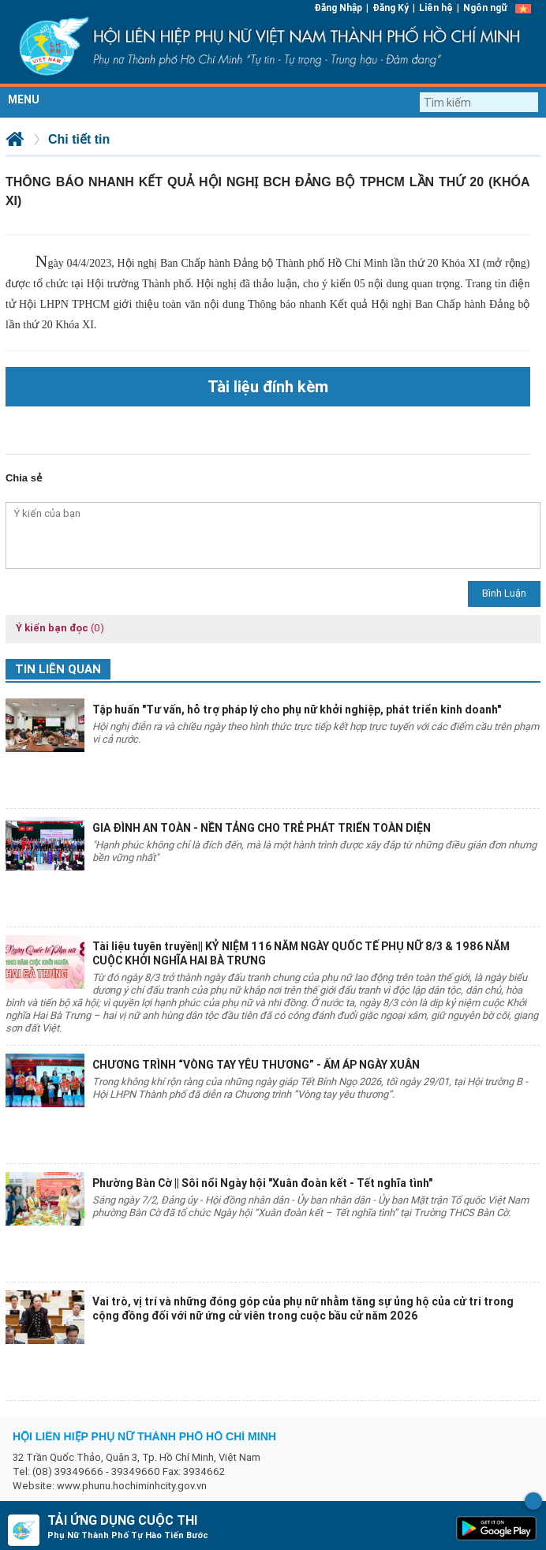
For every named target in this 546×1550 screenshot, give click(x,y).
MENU (23, 99)
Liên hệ (436, 7)
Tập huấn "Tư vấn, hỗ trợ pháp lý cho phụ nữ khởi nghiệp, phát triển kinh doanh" (296, 709)
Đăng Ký (390, 7)
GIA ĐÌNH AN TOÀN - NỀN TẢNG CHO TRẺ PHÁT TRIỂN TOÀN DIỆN (261, 828)
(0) (97, 628)
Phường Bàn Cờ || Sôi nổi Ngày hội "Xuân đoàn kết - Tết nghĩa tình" (262, 1183)
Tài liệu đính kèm (268, 386)
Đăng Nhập (338, 7)
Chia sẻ (24, 478)
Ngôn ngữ (485, 7)
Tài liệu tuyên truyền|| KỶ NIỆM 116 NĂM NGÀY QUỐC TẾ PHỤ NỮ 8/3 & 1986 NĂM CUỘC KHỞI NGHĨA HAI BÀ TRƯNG (301, 953)
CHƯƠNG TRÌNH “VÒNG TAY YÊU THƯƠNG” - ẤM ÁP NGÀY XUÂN (256, 1065)
